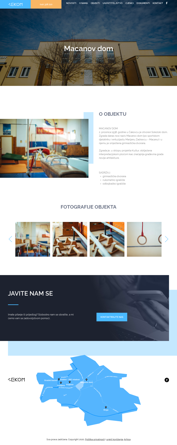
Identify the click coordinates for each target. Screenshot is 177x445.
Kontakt (158, 3)
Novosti (71, 3)
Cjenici (129, 3)
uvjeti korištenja (114, 439)
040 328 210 (46, 4)
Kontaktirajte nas (112, 317)
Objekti (95, 3)
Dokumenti (143, 3)
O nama (83, 3)
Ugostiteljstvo (113, 3)
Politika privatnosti (95, 439)
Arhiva (127, 439)
